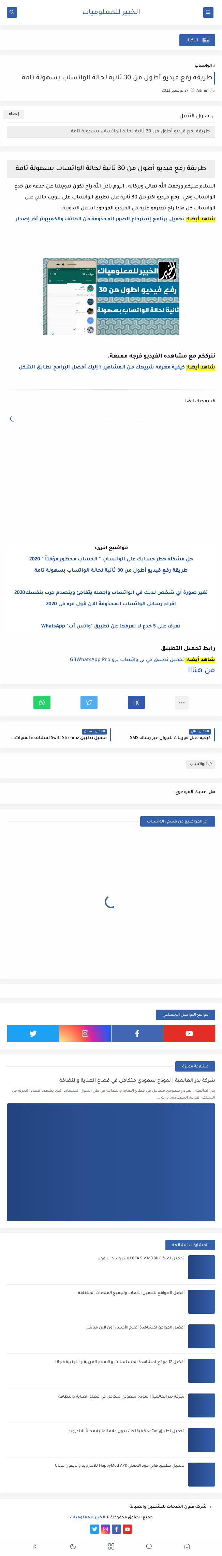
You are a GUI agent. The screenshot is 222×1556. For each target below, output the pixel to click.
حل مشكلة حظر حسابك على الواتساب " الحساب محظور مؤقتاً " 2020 (111, 559)
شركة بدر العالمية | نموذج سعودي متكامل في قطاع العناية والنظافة (137, 1081)
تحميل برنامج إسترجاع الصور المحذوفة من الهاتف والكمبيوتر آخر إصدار (99, 219)
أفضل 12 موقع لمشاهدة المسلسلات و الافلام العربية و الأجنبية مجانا (119, 1362)
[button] (136, 702)
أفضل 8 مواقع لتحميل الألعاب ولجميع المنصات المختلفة (131, 1293)
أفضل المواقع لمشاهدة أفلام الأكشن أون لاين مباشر (135, 1328)
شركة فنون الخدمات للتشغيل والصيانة (168, 1507)
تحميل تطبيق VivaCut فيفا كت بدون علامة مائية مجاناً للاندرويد (126, 1431)
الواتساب (203, 66)
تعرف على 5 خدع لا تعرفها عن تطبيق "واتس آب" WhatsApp (111, 627)
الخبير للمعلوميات (111, 13)
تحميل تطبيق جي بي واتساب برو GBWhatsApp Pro (127, 660)
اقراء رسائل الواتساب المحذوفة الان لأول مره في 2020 (111, 604)
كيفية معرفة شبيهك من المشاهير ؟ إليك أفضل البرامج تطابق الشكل (102, 368)
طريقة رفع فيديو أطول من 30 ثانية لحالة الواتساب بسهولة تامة (140, 131)
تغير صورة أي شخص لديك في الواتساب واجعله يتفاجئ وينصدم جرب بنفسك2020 (111, 593)
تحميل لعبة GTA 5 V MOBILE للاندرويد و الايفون (141, 1259)
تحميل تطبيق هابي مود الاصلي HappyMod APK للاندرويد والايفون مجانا (119, 1466)
